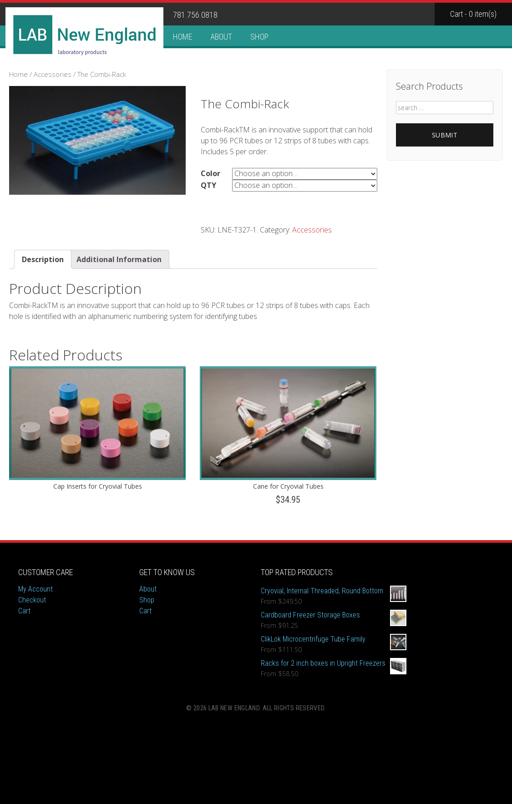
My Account (35, 589)
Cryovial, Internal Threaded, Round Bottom (333, 591)
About (221, 36)
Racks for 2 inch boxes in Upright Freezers (333, 663)
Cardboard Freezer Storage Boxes (333, 615)
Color (210, 173)
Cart (24, 611)
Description (43, 259)
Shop (259, 36)
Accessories (52, 74)
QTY (208, 185)
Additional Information (119, 259)
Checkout (32, 600)
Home (182, 36)
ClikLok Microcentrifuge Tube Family (333, 639)
